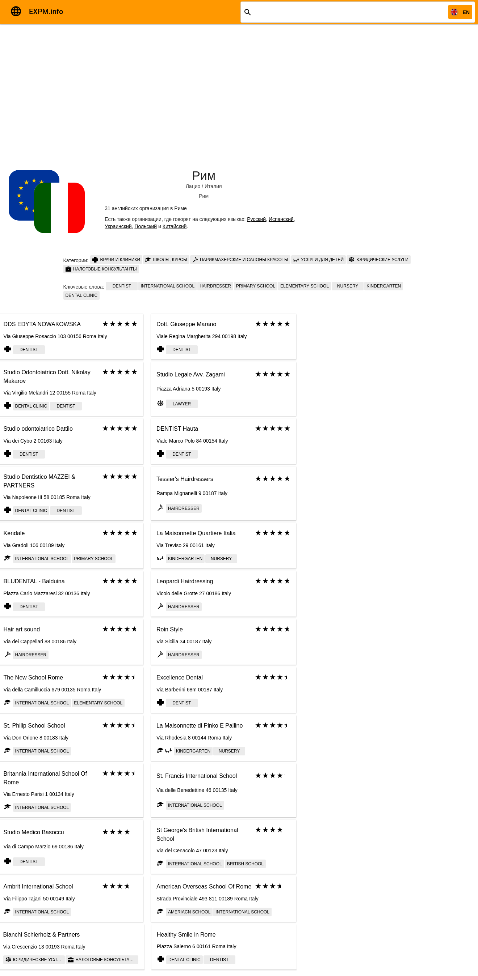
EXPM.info (46, 11)
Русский (256, 219)
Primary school (255, 286)
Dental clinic (82, 295)
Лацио (193, 186)
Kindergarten (383, 286)
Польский (145, 226)
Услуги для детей (318, 260)
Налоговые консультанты (101, 269)
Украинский (118, 226)
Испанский (281, 219)
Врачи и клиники (116, 260)
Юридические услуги (378, 260)
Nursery (347, 286)
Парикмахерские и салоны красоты (240, 260)
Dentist (122, 286)
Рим (203, 175)
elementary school (304, 286)
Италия (213, 186)
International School (167, 286)
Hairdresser (215, 286)
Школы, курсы (166, 260)
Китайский (175, 226)
